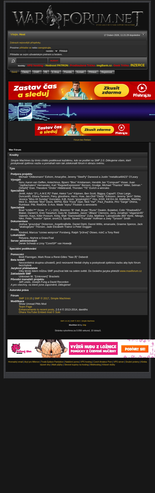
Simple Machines (61, 298)
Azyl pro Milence (32, 362)
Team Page (25, 306)
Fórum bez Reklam (82, 140)
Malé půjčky (57, 365)
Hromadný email (15, 362)
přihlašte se (25, 47)
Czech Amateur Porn (102, 362)
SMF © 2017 (41, 298)
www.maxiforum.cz (131, 270)
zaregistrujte (44, 47)
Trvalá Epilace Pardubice (52, 362)
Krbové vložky (108, 365)
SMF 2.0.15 (25, 298)
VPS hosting (86, 362)
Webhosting (95, 365)
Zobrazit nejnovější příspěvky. (25, 42)
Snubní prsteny (132, 362)
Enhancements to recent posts (36, 309)
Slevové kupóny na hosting (76, 365)
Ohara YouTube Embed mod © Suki (39, 312)
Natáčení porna (72, 362)
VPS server (119, 362)
